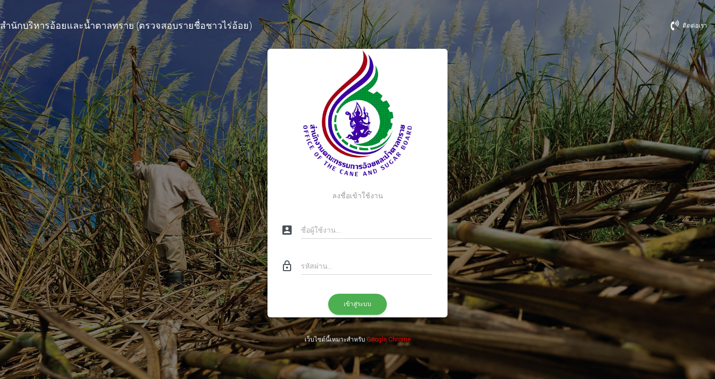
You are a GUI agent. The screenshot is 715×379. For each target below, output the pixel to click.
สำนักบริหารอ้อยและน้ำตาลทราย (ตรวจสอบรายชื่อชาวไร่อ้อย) (126, 25)
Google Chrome (389, 339)
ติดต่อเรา (689, 25)
